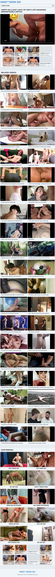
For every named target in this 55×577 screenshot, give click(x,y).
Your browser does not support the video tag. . (27, 29)
